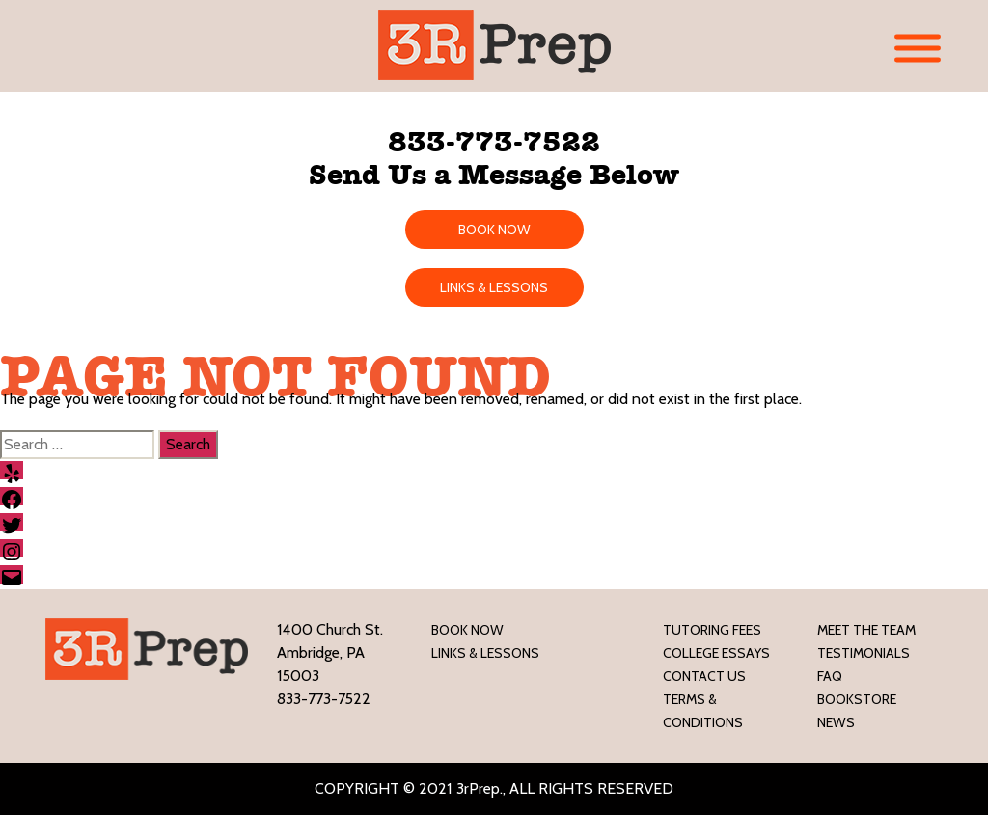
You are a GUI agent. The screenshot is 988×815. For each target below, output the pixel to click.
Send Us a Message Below (494, 174)
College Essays (716, 653)
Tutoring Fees (712, 629)
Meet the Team (866, 629)
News (836, 722)
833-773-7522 (494, 141)
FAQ (829, 676)
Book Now (467, 629)
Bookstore (856, 699)
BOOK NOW (494, 229)
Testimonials (863, 653)
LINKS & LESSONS (494, 287)
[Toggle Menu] (917, 49)
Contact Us (704, 676)
